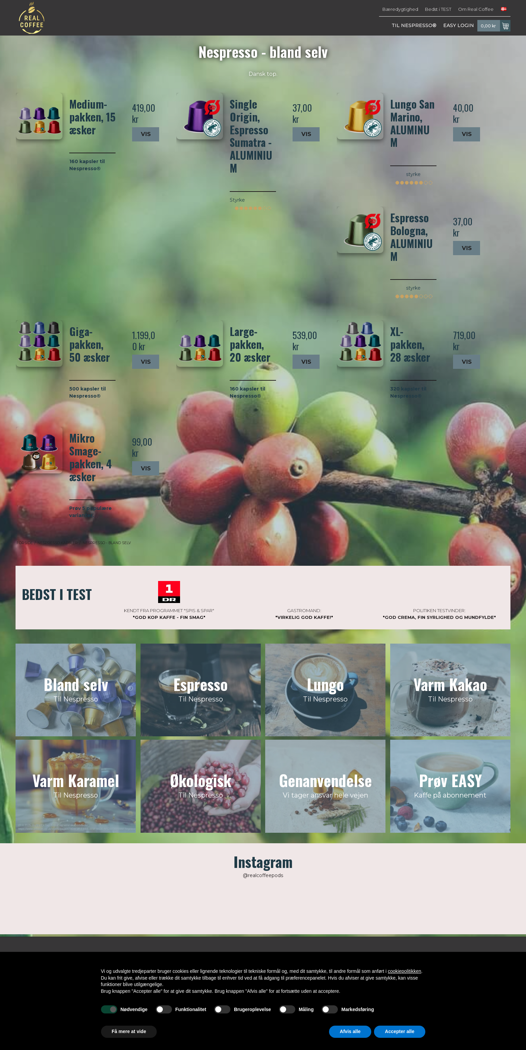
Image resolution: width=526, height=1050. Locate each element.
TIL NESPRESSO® (414, 25)
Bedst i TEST (438, 9)
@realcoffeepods (263, 875)
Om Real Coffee (476, 9)
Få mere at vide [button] (129, 1031)
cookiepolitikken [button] (404, 971)
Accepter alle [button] (399, 1031)
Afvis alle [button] (350, 1031)
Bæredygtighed (400, 9)
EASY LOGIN (458, 25)
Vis (146, 134)
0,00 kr (495, 25)
